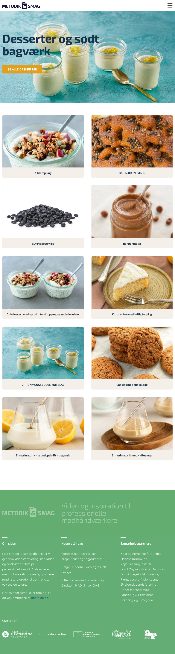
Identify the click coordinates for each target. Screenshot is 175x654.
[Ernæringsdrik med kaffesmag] (132, 399)
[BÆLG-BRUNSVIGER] (132, 117)
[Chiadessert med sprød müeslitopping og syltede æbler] (43, 258)
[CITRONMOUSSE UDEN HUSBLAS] (43, 329)
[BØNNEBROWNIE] (43, 188)
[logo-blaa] (21, 3)
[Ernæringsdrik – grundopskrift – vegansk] (43, 399)
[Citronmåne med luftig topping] (132, 258)
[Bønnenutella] (132, 188)
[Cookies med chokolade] (132, 329)
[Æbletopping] (43, 117)
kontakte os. (40, 598)
